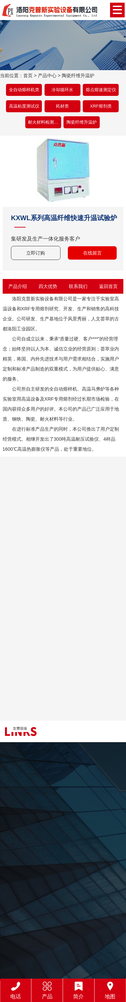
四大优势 (48, 286)
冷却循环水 (62, 89)
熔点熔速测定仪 (101, 89)
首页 (28, 75)
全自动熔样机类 (24, 89)
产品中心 (47, 75)
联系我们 (78, 286)
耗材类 (62, 106)
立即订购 (35, 253)
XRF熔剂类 (101, 106)
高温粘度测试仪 (24, 106)
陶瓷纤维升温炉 (78, 75)
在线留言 (92, 253)
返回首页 (108, 286)
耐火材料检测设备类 (44, 122)
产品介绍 (17, 286)
